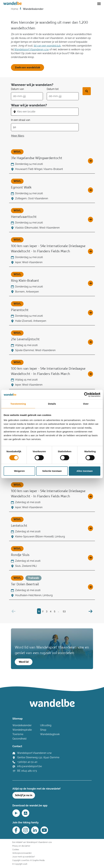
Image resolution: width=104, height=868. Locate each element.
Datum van (17, 89)
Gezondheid (19, 738)
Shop (43, 729)
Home (14, 8)
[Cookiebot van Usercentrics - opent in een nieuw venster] (86, 394)
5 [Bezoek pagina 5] (54, 611)
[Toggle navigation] (99, 3)
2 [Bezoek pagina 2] (42, 611)
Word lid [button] (23, 662)
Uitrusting (45, 725)
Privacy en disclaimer (21, 846)
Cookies (15, 849)
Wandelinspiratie (22, 729)
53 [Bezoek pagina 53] (64, 611)
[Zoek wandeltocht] (87, 91)
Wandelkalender (22, 725)
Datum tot (53, 89)
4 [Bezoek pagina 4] (50, 611)
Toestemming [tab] (18, 403)
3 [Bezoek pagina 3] (46, 611)
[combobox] (48, 112)
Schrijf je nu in (23, 795)
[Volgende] (90, 611)
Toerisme (17, 734)
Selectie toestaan (52, 471)
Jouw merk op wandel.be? (23, 856)
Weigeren (19, 471)
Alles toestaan (84, 471)
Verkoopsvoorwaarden (22, 853)
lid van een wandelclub (47, 45)
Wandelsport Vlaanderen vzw (31, 49)
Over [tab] (86, 403)
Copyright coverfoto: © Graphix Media (28, 860)
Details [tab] (52, 403)
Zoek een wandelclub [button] (27, 67)
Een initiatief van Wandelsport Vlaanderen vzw (32, 842)
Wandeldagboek (50, 734)
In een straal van (20, 119)
